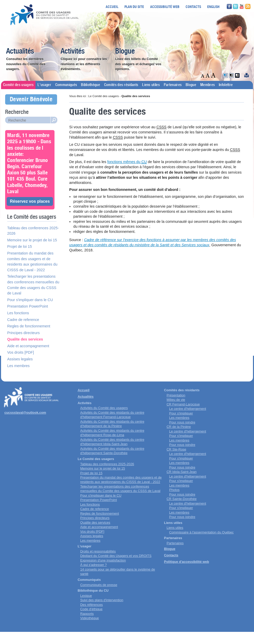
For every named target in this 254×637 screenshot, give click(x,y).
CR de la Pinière (179, 427)
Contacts (193, 6)
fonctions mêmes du (127, 162)
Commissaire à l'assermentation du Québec (201, 532)
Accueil (112, 6)
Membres (207, 85)
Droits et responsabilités (98, 551)
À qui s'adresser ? (93, 565)
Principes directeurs (23, 333)
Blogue (125, 51)
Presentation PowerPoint (27, 306)
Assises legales (20, 359)
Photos (174, 490)
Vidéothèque (89, 618)
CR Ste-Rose (176, 449)
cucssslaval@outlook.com (25, 412)
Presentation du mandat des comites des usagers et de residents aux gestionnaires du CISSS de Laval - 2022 (32, 261)
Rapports (87, 614)
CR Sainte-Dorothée (182, 499)
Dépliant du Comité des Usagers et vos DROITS (115, 556)
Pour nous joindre (182, 422)
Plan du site (134, 6)
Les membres (18, 366)
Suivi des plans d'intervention (101, 600)
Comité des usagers (18, 85)
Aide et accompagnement (28, 346)
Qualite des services (25, 339)
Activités (73, 51)
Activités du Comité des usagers (104, 408)
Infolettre (226, 85)
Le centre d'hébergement (187, 409)
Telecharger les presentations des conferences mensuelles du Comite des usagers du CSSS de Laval (33, 284)
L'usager (44, 85)
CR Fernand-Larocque (183, 404)
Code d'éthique (91, 609)
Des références (91, 605)
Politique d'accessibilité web (186, 562)
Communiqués (66, 85)
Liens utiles (151, 85)
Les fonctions (18, 313)
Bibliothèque (90, 85)
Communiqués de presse (98, 585)
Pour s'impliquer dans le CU (30, 300)
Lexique (86, 596)
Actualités (20, 51)
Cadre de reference (23, 320)
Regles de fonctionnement (28, 326)
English (213, 6)
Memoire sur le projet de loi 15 (32, 240)
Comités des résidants (121, 85)
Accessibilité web (164, 6)
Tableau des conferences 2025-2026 (33, 231)
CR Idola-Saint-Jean (182, 472)
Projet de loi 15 (19, 246)
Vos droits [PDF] (20, 352)
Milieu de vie (176, 400)
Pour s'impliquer (181, 413)
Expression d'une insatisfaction (103, 560)
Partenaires (173, 85)
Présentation (176, 395)
